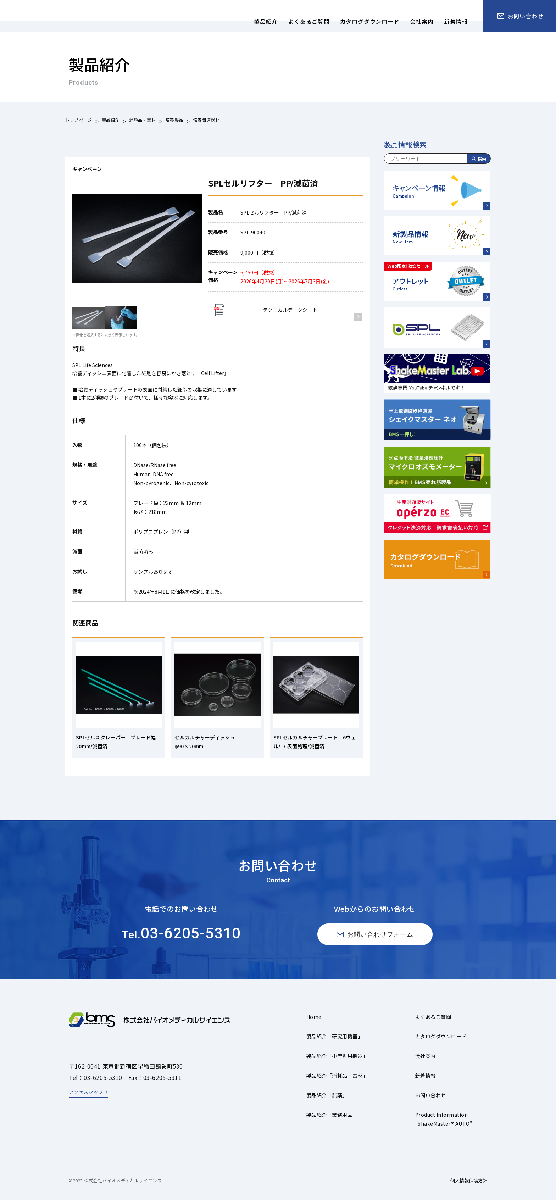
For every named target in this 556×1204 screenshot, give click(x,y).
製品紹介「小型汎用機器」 (337, 1059)
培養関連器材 (206, 121)
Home (314, 1020)
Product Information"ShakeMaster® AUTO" (443, 1123)
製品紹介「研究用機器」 (334, 1039)
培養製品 (174, 121)
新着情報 (425, 1079)
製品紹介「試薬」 (327, 1098)
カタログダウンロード (441, 1039)
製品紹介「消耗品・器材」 (337, 1079)
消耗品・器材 (142, 121)
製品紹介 (110, 121)
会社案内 (425, 1059)
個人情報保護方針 (468, 1184)
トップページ (78, 121)
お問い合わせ (430, 1098)
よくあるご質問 (433, 1020)
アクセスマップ (86, 1095)
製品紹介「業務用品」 (332, 1118)
